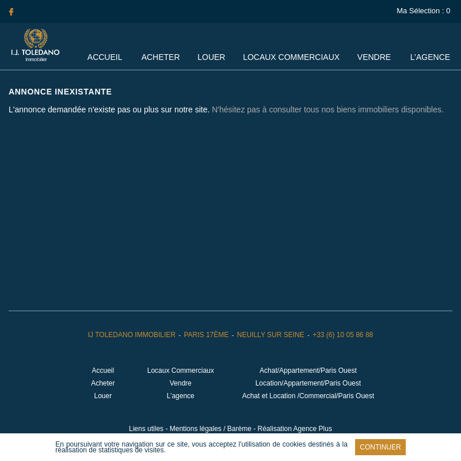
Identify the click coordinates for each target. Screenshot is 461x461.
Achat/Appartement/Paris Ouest (308, 370)
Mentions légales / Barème (211, 429)
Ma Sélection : (424, 10)
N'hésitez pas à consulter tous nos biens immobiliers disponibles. (328, 109)
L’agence (430, 57)
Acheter (161, 57)
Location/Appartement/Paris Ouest (308, 383)
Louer (211, 57)
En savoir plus (192, 450)
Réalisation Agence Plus (295, 429)
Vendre (374, 57)
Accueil (104, 57)
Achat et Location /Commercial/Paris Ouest (308, 396)
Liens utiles (146, 429)
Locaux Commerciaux (291, 57)
